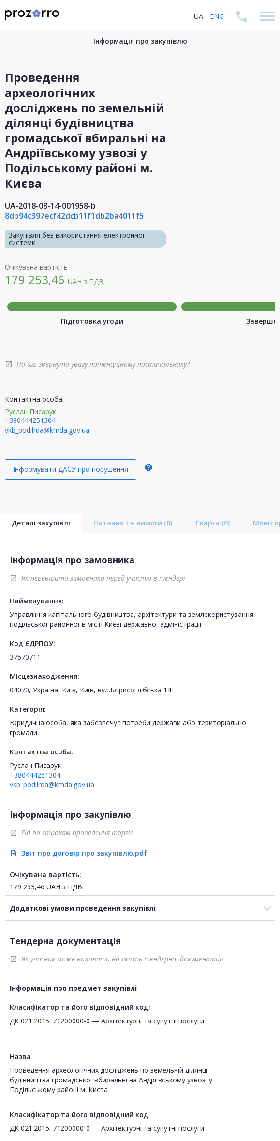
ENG (217, 16)
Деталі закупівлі (41, 522)
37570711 (25, 656)
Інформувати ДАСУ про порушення (70, 469)
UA (198, 16)
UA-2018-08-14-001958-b (50, 205)
